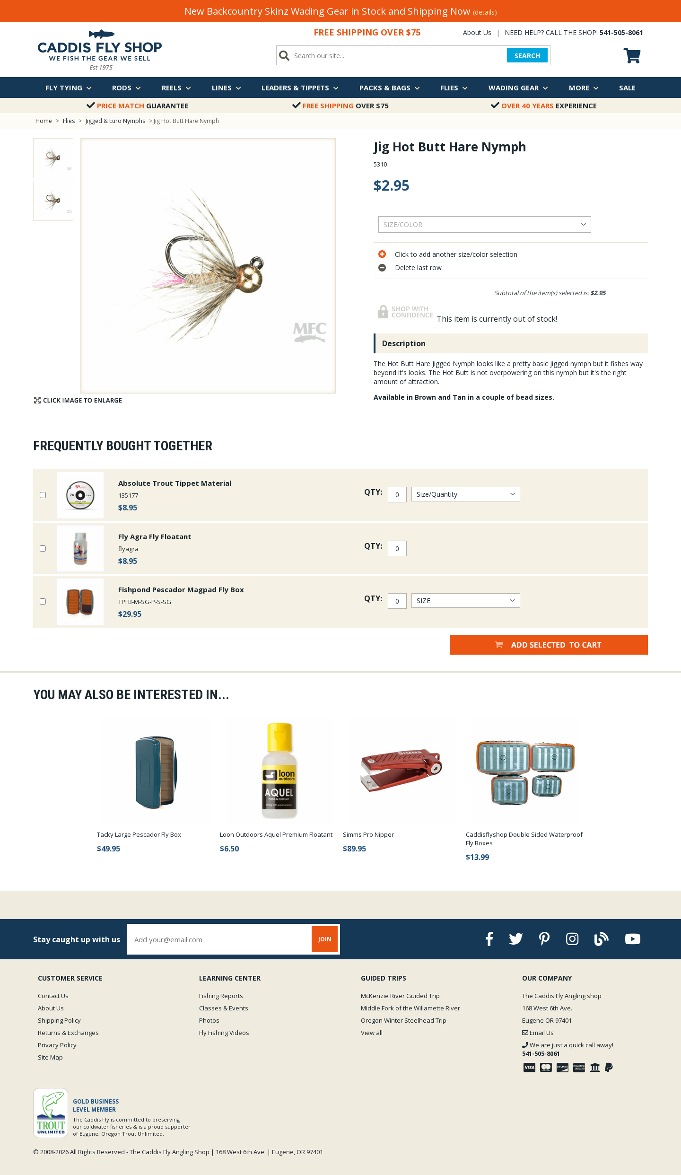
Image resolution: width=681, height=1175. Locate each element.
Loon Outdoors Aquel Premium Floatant (276, 834)
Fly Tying (68, 87)
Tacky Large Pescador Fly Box (139, 834)
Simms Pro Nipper (368, 834)
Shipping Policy (59, 1020)
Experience (544, 105)
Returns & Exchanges (68, 1032)
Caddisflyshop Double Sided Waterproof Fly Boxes (524, 838)
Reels (176, 87)
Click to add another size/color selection (456, 254)
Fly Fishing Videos (224, 1032)
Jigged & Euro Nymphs (115, 121)
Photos (209, 1020)
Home (43, 121)
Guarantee (137, 105)
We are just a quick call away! (567, 1049)
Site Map (50, 1057)
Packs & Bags (389, 87)
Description (404, 343)
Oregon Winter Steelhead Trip (403, 1020)
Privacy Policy (57, 1045)
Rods (126, 87)
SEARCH (527, 55)
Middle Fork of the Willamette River (410, 1008)
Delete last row (418, 267)
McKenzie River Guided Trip (400, 995)
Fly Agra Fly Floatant (155, 536)
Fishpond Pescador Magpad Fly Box (181, 589)
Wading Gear (518, 87)
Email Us (538, 1032)
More (584, 87)
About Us (477, 32)
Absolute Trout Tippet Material (174, 483)
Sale (627, 87)
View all (372, 1032)
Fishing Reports (221, 995)
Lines (226, 87)
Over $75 (340, 105)
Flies (454, 87)
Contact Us (53, 995)
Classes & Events (223, 1008)
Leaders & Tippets (300, 87)
